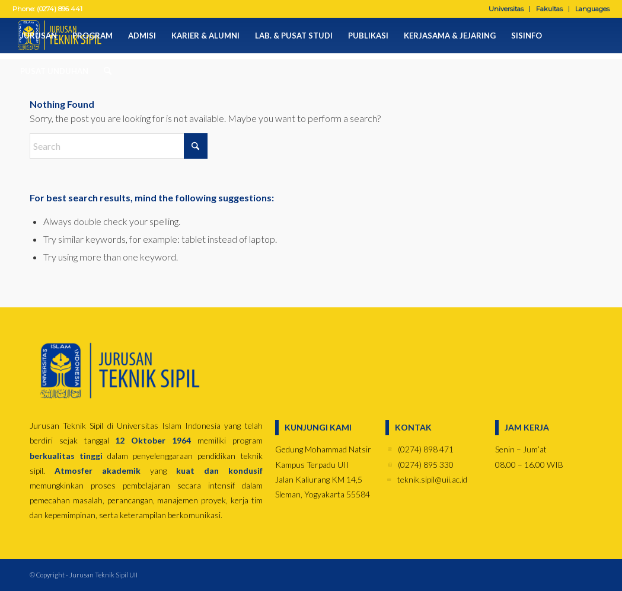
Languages (592, 9)
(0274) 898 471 (426, 449)
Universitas (506, 9)
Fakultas (549, 9)
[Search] (103, 71)
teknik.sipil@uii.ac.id (432, 479)
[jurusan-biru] (119, 371)
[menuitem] (506, 9)
